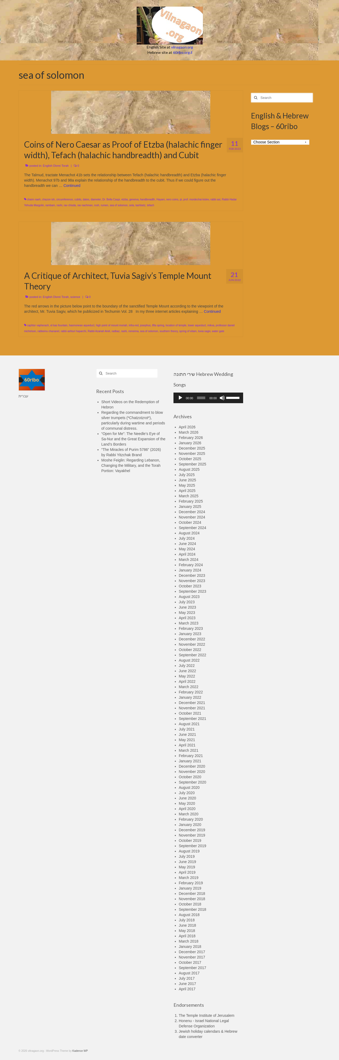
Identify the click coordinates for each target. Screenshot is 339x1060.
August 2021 (189, 724)
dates (86, 199)
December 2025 (192, 448)
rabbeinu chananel (48, 331)
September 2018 (192, 909)
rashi (60, 205)
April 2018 (187, 936)
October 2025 (190, 459)
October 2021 (190, 713)
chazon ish (48, 199)
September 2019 (192, 846)
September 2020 (192, 782)
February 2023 (191, 628)
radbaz (115, 331)
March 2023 (188, 623)
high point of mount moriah (111, 325)
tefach (150, 205)
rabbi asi (215, 199)
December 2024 (192, 512)
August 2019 (189, 851)
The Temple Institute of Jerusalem (206, 1015)
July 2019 (187, 856)
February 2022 (191, 692)
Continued (72, 185)
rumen (104, 205)
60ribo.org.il (182, 52)
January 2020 (190, 825)
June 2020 (187, 798)
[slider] (201, 398)
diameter (96, 199)
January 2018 (190, 946)
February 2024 (191, 565)
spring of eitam (188, 331)
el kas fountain (59, 325)
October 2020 (190, 777)
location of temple (176, 325)
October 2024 (190, 522)
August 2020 (189, 787)
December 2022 (192, 639)
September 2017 (192, 968)
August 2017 (189, 973)
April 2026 (187, 427)
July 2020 (187, 793)
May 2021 (187, 740)
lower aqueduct (197, 325)
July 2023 (187, 602)
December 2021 (192, 703)
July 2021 (187, 729)
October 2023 (190, 586)
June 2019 (187, 862)
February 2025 (191, 501)
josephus (145, 325)
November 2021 (192, 708)
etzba (124, 199)
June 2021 (187, 734)
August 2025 (189, 469)
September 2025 (192, 464)
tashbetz (141, 205)
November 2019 (192, 835)
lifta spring (158, 325)
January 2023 (190, 634)
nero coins (172, 199)
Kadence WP (80, 1050)
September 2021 (192, 718)
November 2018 (192, 899)
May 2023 (187, 612)
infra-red (134, 325)
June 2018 (187, 925)
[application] (208, 398)
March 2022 (188, 687)
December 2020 (192, 766)
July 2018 (187, 920)
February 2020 (191, 819)
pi (181, 199)
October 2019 (190, 840)
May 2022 (187, 676)
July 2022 (187, 665)
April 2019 (187, 872)
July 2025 (187, 475)
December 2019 (192, 830)
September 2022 (192, 655)
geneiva (134, 199)
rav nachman (85, 205)
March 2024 (188, 559)
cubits (77, 199)
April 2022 (187, 681)
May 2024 (187, 549)
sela (131, 205)
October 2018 (190, 904)
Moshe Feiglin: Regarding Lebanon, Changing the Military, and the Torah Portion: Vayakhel (131, 465)
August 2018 (189, 915)
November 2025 (192, 453)
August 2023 (189, 597)
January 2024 (190, 570)
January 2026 (190, 443)
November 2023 (192, 581)
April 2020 (187, 809)
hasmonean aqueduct (81, 325)
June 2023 (187, 607)
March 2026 (188, 432)
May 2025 (187, 485)
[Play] (180, 398)
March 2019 (188, 878)
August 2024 (189, 533)
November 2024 (192, 517)
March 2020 (188, 814)
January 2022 (190, 697)
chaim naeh (34, 199)
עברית (23, 396)
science (75, 296)
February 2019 (191, 883)
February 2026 (191, 438)
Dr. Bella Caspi (111, 199)
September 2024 (192, 528)
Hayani (161, 199)
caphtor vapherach (38, 325)
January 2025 (190, 506)
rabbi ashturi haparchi (73, 331)
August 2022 (189, 660)
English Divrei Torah (56, 165)
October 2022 (190, 650)
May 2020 (187, 803)
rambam (50, 205)
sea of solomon (119, 205)
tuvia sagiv (204, 331)
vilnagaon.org (182, 47)
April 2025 (187, 491)
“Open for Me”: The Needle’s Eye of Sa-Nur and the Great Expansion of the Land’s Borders (133, 439)
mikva (210, 325)
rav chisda (70, 205)
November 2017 (192, 957)
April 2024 (187, 554)
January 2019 (190, 888)
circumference (64, 199)
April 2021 (187, 745)
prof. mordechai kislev (196, 199)
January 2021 (190, 761)
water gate (218, 331)
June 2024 (187, 544)
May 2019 (187, 867)
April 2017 (187, 989)
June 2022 (187, 671)
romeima (133, 331)
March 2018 (188, 941)
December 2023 (192, 575)
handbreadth (147, 199)
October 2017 (190, 962)
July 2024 (187, 538)
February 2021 (191, 756)
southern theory (169, 331)
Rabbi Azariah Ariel (99, 331)
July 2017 (187, 978)
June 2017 (187, 984)
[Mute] (222, 398)
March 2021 (188, 750)
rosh (96, 205)
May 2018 (187, 931)
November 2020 (192, 771)
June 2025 (187, 480)
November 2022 (192, 644)
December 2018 (192, 893)
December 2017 (192, 952)
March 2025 (188, 496)
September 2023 (192, 591)
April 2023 (187, 618)
